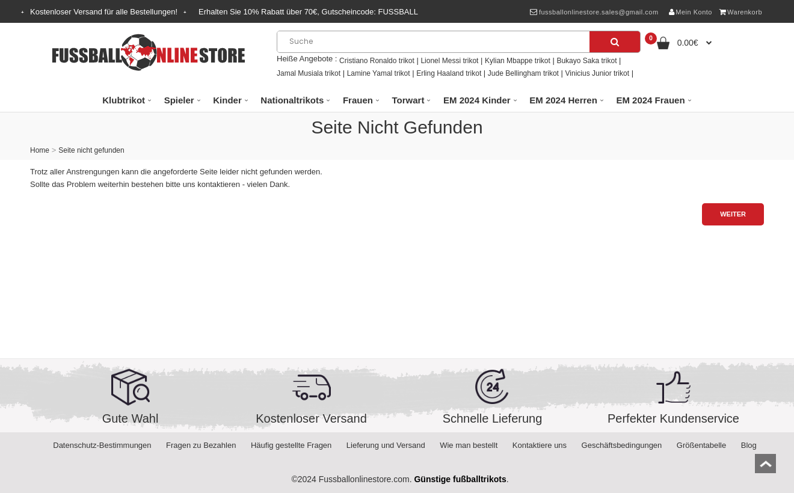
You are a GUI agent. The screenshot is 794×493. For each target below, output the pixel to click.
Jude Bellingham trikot (523, 73)
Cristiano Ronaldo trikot (376, 61)
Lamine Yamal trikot (378, 73)
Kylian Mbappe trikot (517, 61)
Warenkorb (740, 12)
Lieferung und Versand (385, 445)
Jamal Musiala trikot (308, 73)
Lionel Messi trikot (449, 61)
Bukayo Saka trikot (586, 61)
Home (39, 150)
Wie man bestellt (468, 445)
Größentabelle (701, 445)
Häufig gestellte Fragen (291, 445)
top (765, 467)
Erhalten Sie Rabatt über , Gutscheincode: (308, 11)
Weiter (733, 214)
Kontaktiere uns (539, 445)
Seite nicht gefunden (91, 150)
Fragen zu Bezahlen (201, 445)
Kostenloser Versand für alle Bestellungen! (103, 11)
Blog (749, 445)
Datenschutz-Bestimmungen (102, 445)
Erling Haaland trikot (448, 73)
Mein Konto (690, 12)
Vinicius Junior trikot (597, 73)
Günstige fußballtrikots (460, 479)
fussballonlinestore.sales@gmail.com (594, 12)
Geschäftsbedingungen (622, 445)
